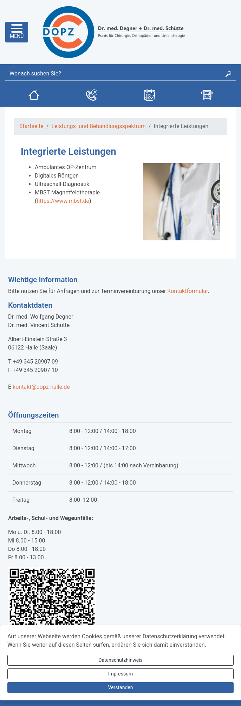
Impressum (120, 674)
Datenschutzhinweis (120, 660)
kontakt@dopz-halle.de (41, 387)
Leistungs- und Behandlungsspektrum (98, 126)
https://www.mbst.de (63, 201)
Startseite (31, 126)
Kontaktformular (187, 291)
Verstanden (120, 687)
